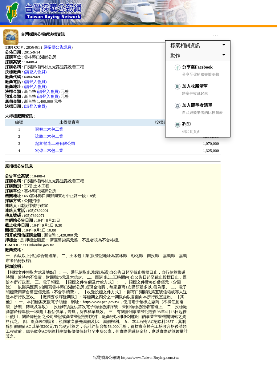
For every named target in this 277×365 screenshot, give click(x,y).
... (215, 34)
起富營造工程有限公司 (55, 143)
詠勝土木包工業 (49, 136)
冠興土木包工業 (49, 129)
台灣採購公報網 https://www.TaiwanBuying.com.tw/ (135, 357)
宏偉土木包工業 (49, 150)
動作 (199, 55)
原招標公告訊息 (57, 47)
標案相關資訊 (199, 45)
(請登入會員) (35, 71)
